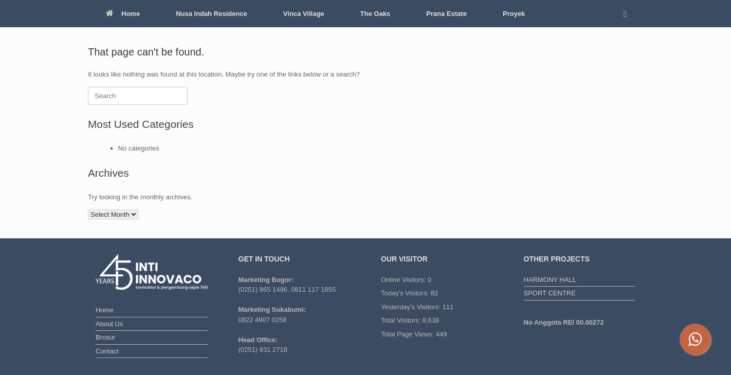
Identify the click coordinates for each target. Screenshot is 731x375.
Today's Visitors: (406, 293)
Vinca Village (303, 13)
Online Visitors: (404, 280)
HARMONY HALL (550, 280)
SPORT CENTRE (550, 293)
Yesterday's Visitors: (412, 307)
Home (123, 13)
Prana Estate (446, 13)
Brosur (105, 337)
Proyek (514, 13)
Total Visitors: (402, 320)
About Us (109, 324)
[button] (628, 13)
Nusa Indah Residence (211, 13)
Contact (107, 351)
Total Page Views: (408, 334)
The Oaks (375, 13)
